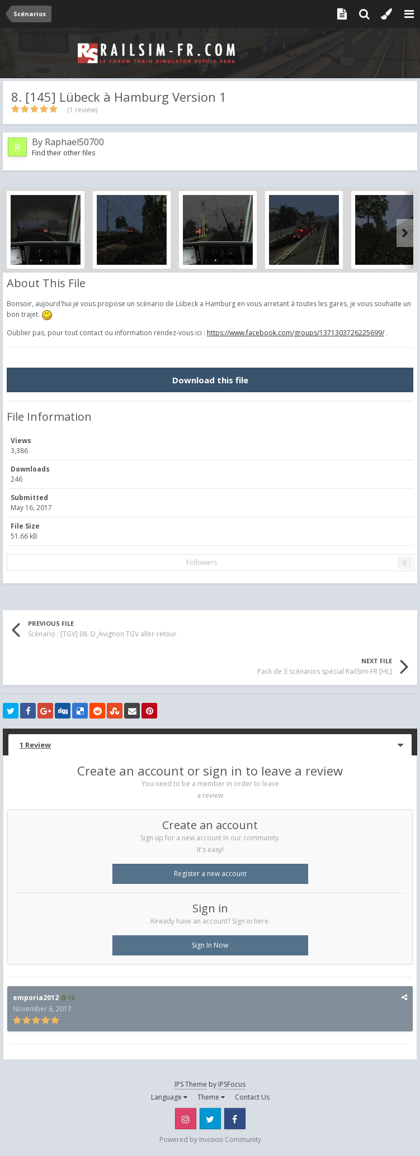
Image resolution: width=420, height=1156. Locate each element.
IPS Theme (190, 1084)
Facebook (235, 1118)
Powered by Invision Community (210, 1139)
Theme (211, 1097)
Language (169, 1097)
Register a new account (210, 873)
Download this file (210, 380)
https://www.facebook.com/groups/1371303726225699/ (295, 332)
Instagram (185, 1118)
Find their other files (63, 153)
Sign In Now (210, 945)
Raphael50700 (74, 142)
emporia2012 (36, 997)
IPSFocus (232, 1084)
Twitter (210, 1118)
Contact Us (252, 1097)
